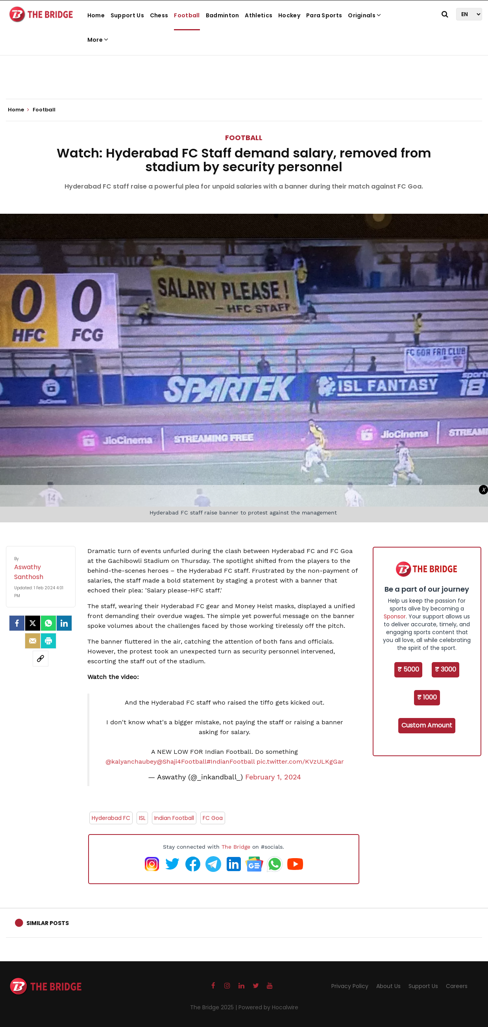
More (98, 40)
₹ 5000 (408, 669)
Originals (364, 15)
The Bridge (236, 847)
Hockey (289, 15)
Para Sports (324, 15)
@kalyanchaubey (131, 761)
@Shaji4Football (182, 761)
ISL (142, 818)
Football (187, 15)
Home (96, 15)
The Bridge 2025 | (214, 1007)
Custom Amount (426, 725)
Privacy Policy (349, 986)
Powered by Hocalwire (268, 1007)
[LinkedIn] (64, 623)
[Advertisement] (244, 74)
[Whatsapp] (48, 623)
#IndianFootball (231, 761)
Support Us (127, 15)
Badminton (222, 15)
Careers (457, 986)
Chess (159, 15)
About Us (388, 986)
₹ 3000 (445, 669)
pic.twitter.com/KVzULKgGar (300, 761)
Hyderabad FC (111, 818)
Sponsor (395, 616)
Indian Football (174, 818)
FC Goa (213, 818)
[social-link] (40, 658)
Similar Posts (47, 923)
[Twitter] (33, 623)
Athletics (258, 15)
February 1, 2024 (273, 777)
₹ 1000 (427, 697)
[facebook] (17, 623)
